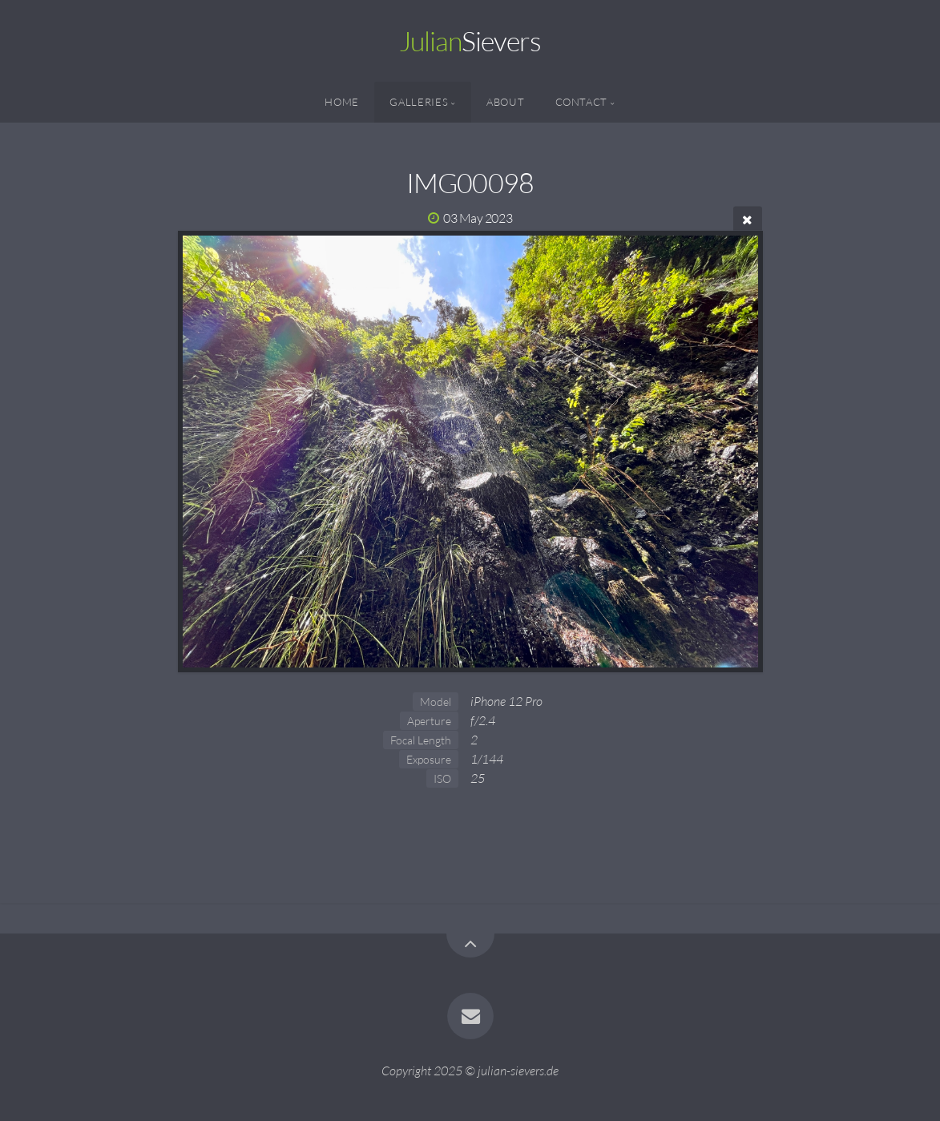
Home (342, 101)
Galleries (418, 101)
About (505, 101)
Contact (581, 101)
